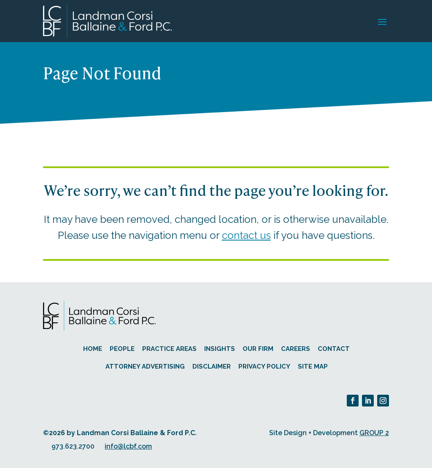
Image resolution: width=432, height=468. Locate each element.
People (122, 349)
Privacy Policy (264, 366)
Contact (334, 349)
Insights (219, 349)
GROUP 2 (374, 433)
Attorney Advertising (145, 366)
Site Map (313, 366)
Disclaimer (211, 366)
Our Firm (258, 349)
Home (92, 349)
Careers (295, 349)
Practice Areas (169, 349)
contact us (246, 235)
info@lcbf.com (128, 446)
